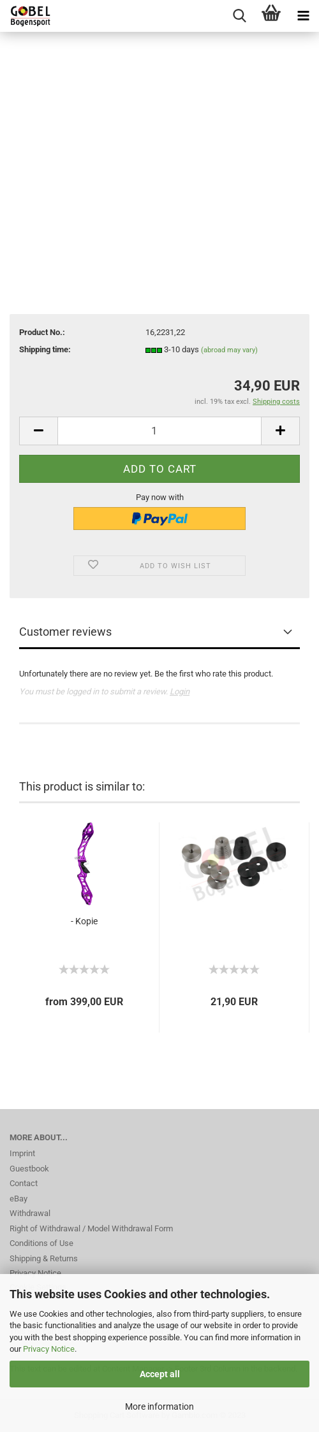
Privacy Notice (49, 1349)
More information (159, 1406)
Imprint (22, 1153)
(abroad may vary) (229, 350)
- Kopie (84, 921)
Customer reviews (65, 631)
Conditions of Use (41, 1243)
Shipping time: (45, 349)
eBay (18, 1198)
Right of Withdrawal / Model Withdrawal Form (91, 1228)
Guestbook (29, 1168)
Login (179, 691)
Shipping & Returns (44, 1258)
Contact (24, 1183)
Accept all (160, 1374)
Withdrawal (30, 1213)
